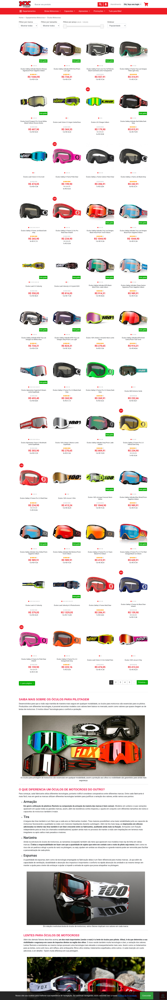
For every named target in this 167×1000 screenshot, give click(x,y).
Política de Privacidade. (127, 996)
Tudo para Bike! (115, 11)
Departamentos (28, 11)
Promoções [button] (99, 11)
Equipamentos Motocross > (36, 18)
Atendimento (115, 4)
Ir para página (26, 683)
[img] (106, 4)
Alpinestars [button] (83, 11)
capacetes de (34, 812)
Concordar (146, 996)
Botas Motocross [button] (51, 11)
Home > (22, 18)
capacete (142, 821)
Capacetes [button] (69, 11)
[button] (132, 4)
